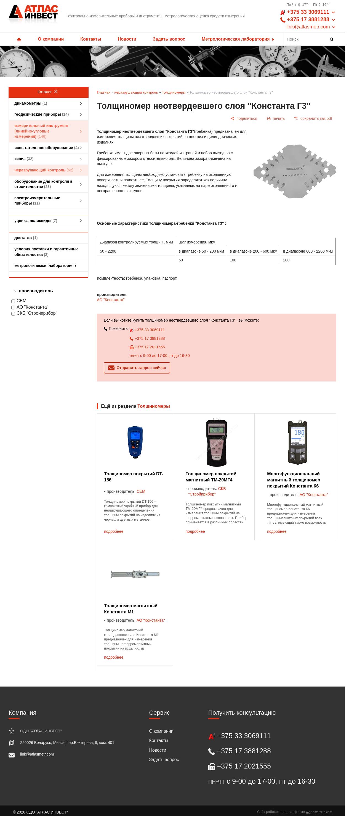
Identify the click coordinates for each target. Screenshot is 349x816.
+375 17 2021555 (147, 347)
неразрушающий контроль (136, 92)
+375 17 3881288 (147, 338)
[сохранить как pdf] (313, 118)
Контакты (90, 39)
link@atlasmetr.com (37, 754)
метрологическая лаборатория (45, 265)
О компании (51, 39)
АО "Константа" (29, 307)
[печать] (275, 118)
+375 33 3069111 (147, 330)
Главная (103, 92)
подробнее (113, 531)
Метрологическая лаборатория (238, 39)
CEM (18, 301)
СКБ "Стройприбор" (34, 313)
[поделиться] (244, 118)
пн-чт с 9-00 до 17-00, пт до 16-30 (160, 355)
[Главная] (33, 16)
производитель (36, 290)
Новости (127, 39)
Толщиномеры (174, 92)
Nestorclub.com (321, 812)
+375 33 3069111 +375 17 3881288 (308, 19)
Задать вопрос (169, 39)
